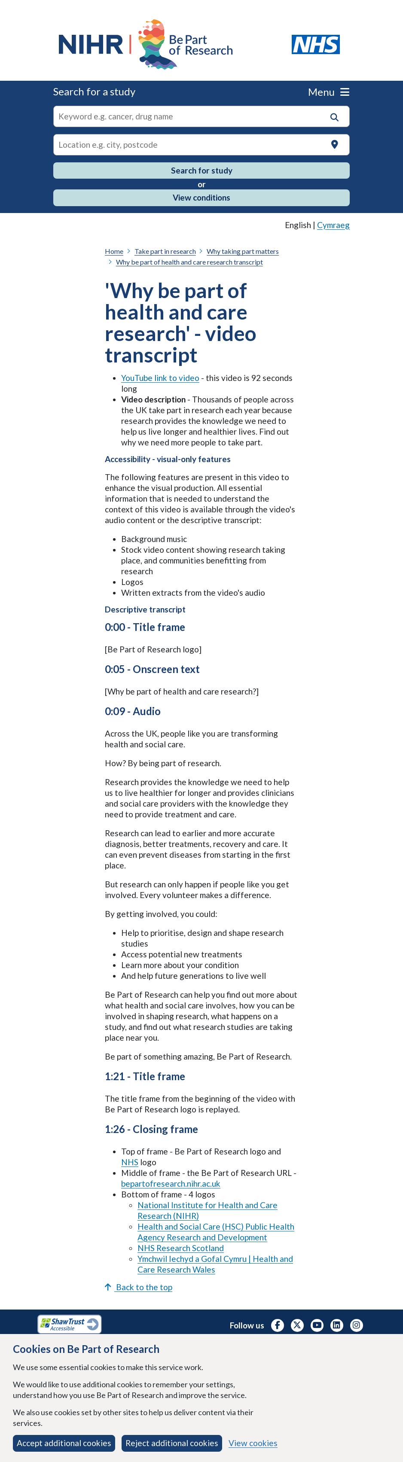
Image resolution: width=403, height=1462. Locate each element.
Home (114, 251)
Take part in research (165, 251)
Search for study (201, 170)
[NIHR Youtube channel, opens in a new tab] (317, 1325)
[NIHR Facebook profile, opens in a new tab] (278, 1325)
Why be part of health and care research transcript (189, 262)
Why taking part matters (243, 251)
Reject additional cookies (171, 1443)
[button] (334, 117)
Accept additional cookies (64, 1443)
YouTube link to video (160, 378)
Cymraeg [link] (333, 225)
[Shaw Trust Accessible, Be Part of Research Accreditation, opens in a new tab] (69, 1325)
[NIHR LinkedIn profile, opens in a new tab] (337, 1325)
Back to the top (138, 1287)
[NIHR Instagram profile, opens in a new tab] (357, 1325)
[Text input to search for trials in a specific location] (201, 144)
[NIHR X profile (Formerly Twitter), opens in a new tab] (297, 1325)
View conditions (201, 197)
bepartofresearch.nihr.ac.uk (170, 1183)
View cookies (253, 1443)
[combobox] (201, 116)
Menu (328, 91)
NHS (129, 1162)
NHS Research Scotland (180, 1248)
